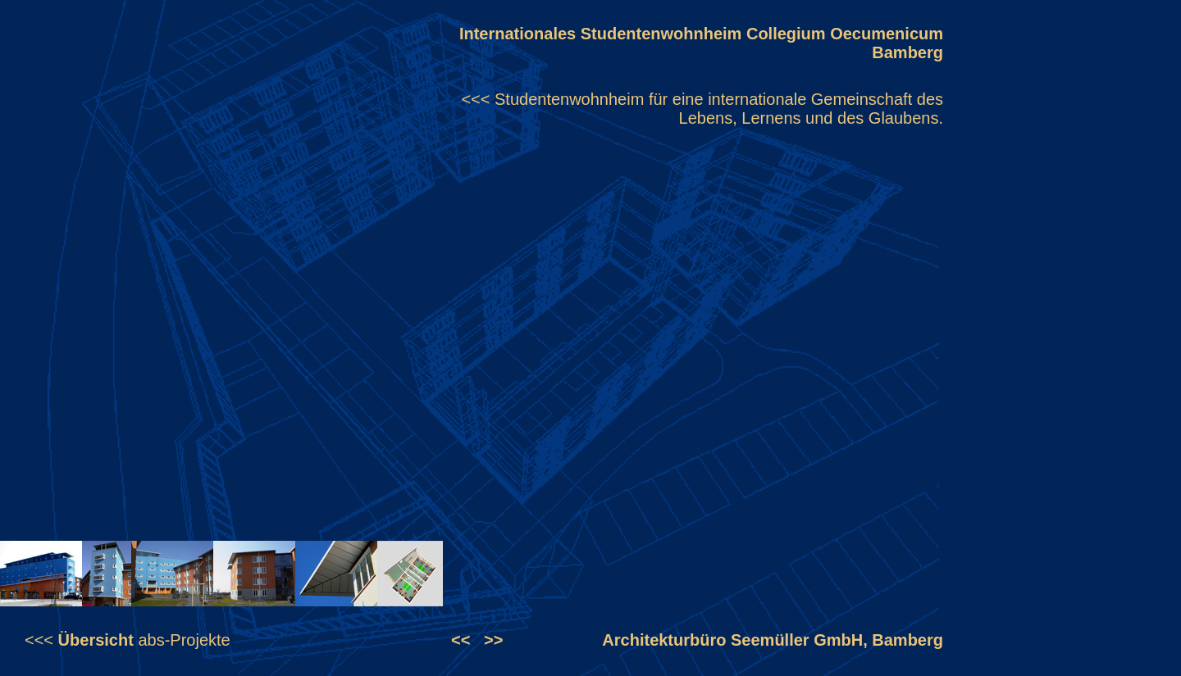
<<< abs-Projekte (127, 640)
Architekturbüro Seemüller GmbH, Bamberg (772, 640)
